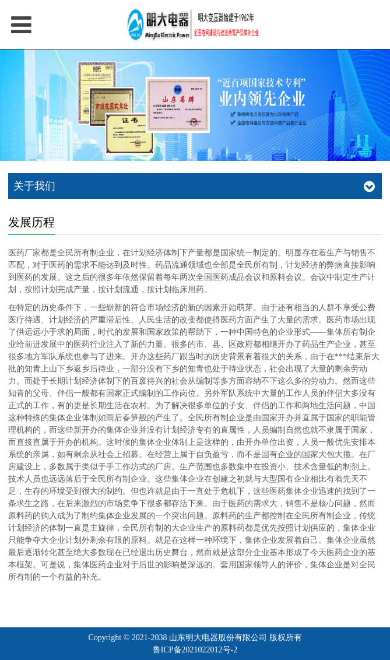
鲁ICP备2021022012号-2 (195, 649)
